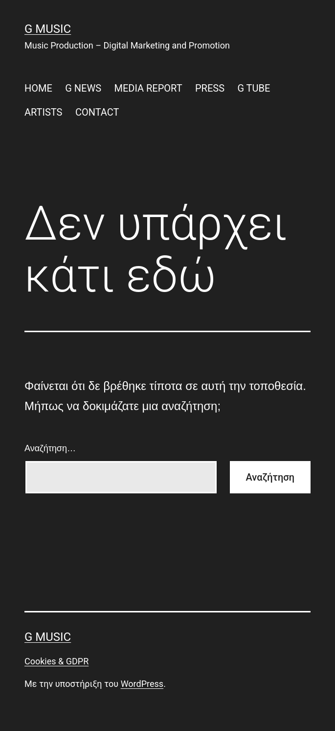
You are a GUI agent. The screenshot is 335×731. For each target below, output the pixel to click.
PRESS (209, 88)
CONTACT (97, 112)
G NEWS (83, 88)
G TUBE (253, 88)
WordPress (142, 684)
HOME (38, 88)
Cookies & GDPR (56, 661)
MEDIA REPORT (148, 88)
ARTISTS (43, 112)
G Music (47, 29)
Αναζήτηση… (50, 448)
